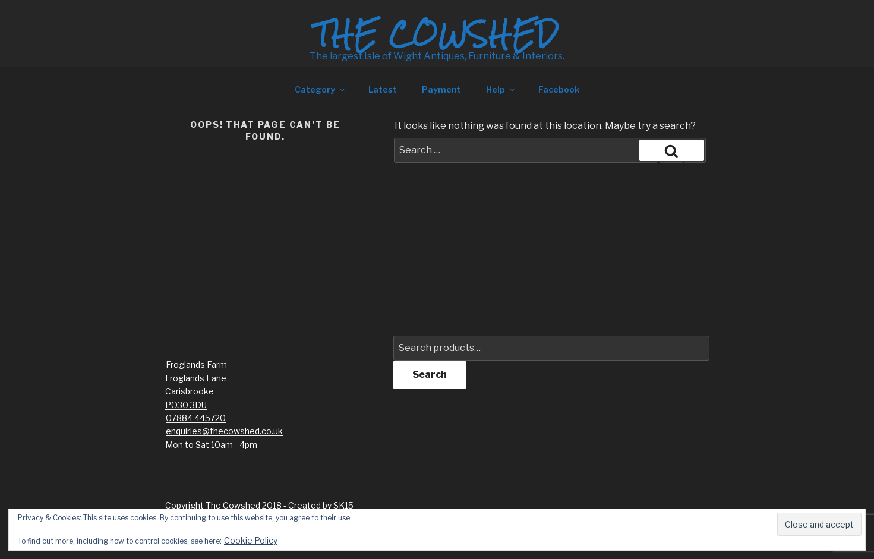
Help (501, 89)
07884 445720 (196, 418)
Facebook (558, 89)
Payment (441, 89)
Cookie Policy (250, 540)
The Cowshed (436, 34)
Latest (382, 89)
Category (320, 89)
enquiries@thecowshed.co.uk (224, 431)
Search (429, 374)
